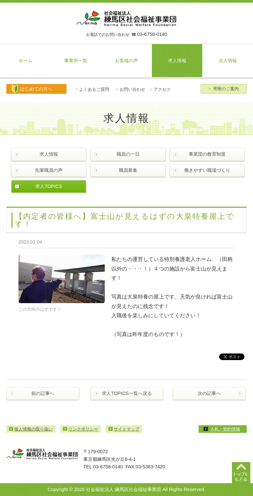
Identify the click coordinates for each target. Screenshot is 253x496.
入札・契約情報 (225, 429)
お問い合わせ (130, 89)
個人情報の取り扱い (33, 429)
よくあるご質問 (92, 89)
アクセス (160, 89)
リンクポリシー (83, 429)
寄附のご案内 (223, 88)
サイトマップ (126, 429)
